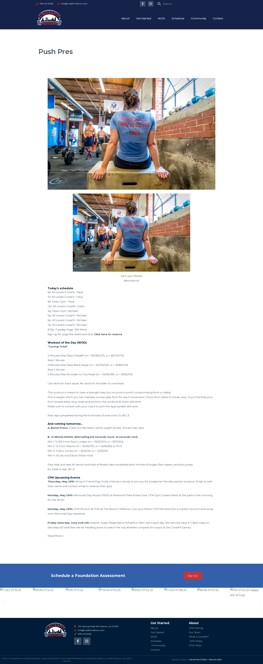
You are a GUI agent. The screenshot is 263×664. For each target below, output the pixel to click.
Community (198, 18)
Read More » (56, 535)
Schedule (178, 18)
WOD (161, 18)
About (125, 18)
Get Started (143, 18)
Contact (218, 18)
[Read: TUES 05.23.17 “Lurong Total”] (131, 133)
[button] (4, 603)
